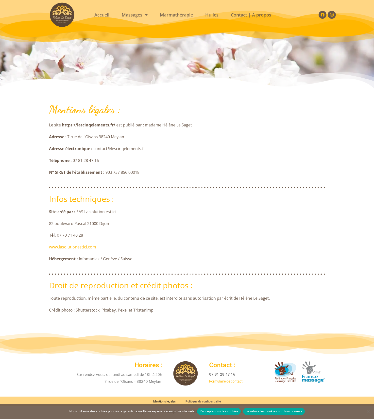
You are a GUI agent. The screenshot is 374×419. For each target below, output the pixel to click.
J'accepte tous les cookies (219, 411)
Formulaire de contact (227, 381)
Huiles (212, 15)
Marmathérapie (176, 15)
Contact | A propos (251, 15)
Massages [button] (135, 14)
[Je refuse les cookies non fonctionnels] (367, 411)
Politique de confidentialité (203, 402)
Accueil (101, 15)
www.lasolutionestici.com (72, 247)
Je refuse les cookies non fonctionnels (274, 411)
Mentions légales (164, 402)
